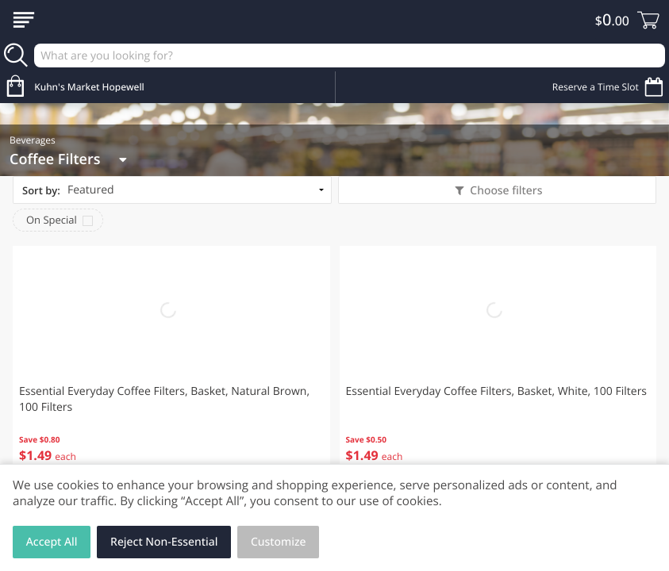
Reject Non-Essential (163, 542)
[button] (171, 365)
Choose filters (505, 190)
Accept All (52, 542)
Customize (278, 542)
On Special (51, 220)
